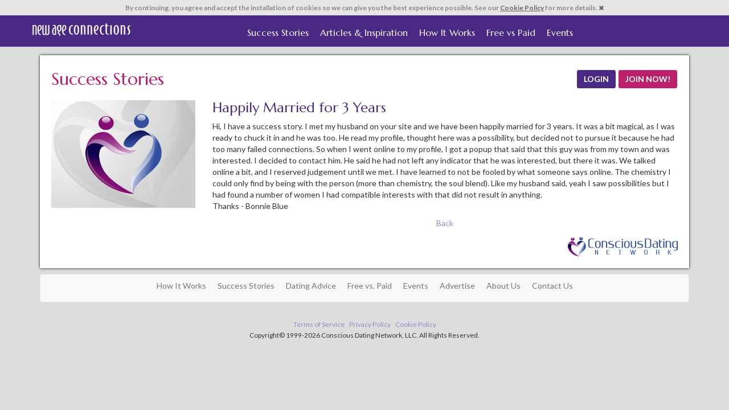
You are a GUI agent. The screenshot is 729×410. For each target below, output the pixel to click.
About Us (503, 285)
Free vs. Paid (369, 285)
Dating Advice (311, 285)
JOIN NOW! (647, 79)
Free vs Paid (510, 32)
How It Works (447, 32)
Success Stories (278, 32)
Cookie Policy (522, 7)
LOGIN (596, 79)
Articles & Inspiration (364, 32)
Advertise (457, 285)
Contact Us (552, 285)
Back (444, 223)
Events (560, 32)
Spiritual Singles (81, 29)
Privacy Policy (370, 324)
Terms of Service (319, 324)
